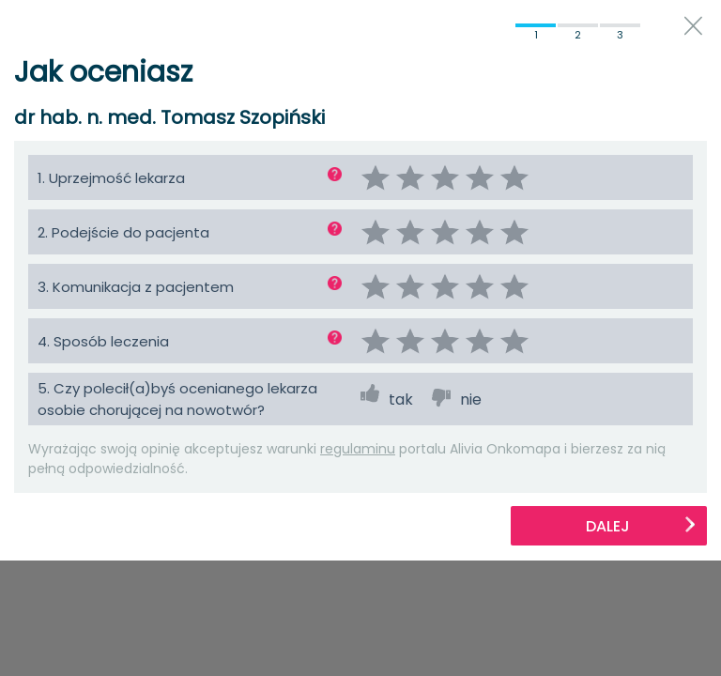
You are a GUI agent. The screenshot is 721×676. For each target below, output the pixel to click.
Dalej (641, 526)
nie (471, 399)
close (693, 26)
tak (401, 399)
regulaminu (357, 448)
